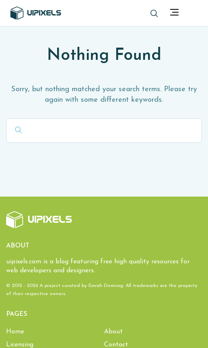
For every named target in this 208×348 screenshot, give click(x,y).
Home (15, 331)
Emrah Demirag (106, 285)
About (113, 331)
